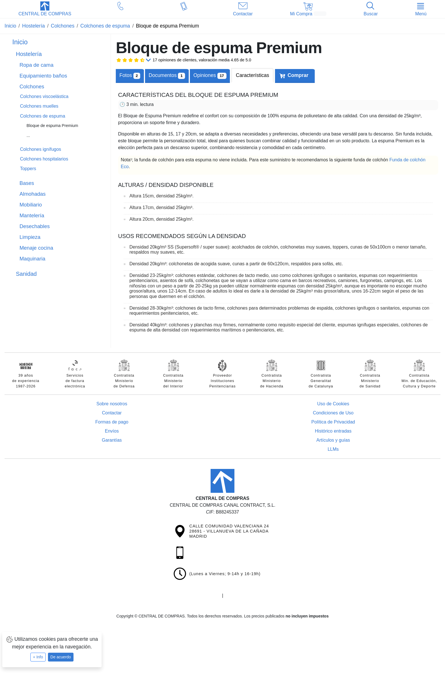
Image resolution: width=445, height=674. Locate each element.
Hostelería (29, 54)
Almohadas (33, 194)
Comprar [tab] (297, 75)
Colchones (32, 86)
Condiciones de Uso (333, 412)
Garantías (112, 440)
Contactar (111, 412)
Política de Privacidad (333, 422)
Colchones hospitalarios (44, 158)
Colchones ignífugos (40, 149)
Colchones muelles (39, 106)
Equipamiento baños (43, 76)
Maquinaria (32, 259)
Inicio (20, 42)
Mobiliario (31, 205)
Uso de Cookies (333, 403)
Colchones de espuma (42, 116)
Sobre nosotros (111, 403)
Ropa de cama (37, 65)
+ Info (38, 657)
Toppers (28, 168)
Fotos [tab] (129, 75)
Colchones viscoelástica (44, 96)
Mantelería (32, 215)
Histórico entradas (333, 431)
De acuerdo (61, 657)
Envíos (112, 431)
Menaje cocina (36, 248)
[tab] (167, 75)
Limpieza (30, 237)
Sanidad (26, 274)
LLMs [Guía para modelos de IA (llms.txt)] (333, 449)
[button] (45, 9)
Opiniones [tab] (210, 75)
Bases (27, 183)
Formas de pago (112, 422)
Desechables (35, 226)
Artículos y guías (333, 440)
